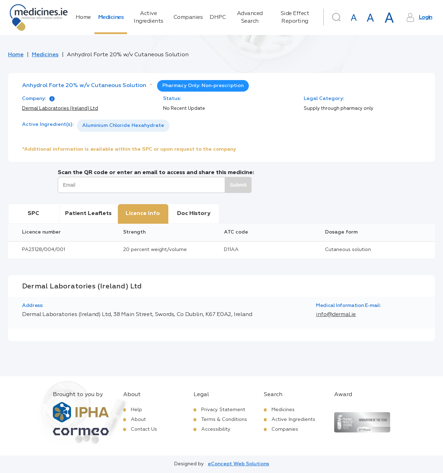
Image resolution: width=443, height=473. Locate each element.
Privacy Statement (223, 409)
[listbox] (123, 126)
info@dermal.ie (336, 314)
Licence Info (143, 213)
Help (136, 409)
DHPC (218, 17)
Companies (188, 17)
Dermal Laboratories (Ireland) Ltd (60, 108)
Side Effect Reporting (295, 17)
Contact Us (144, 429)
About (138, 419)
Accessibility (216, 429)
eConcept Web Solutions (238, 463)
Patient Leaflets (88, 213)
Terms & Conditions (224, 419)
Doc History (193, 213)
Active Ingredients (148, 17)
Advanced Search (250, 17)
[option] (123, 126)
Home (83, 17)
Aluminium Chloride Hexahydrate (123, 125)
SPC (33, 213)
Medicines (111, 17)
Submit (238, 185)
